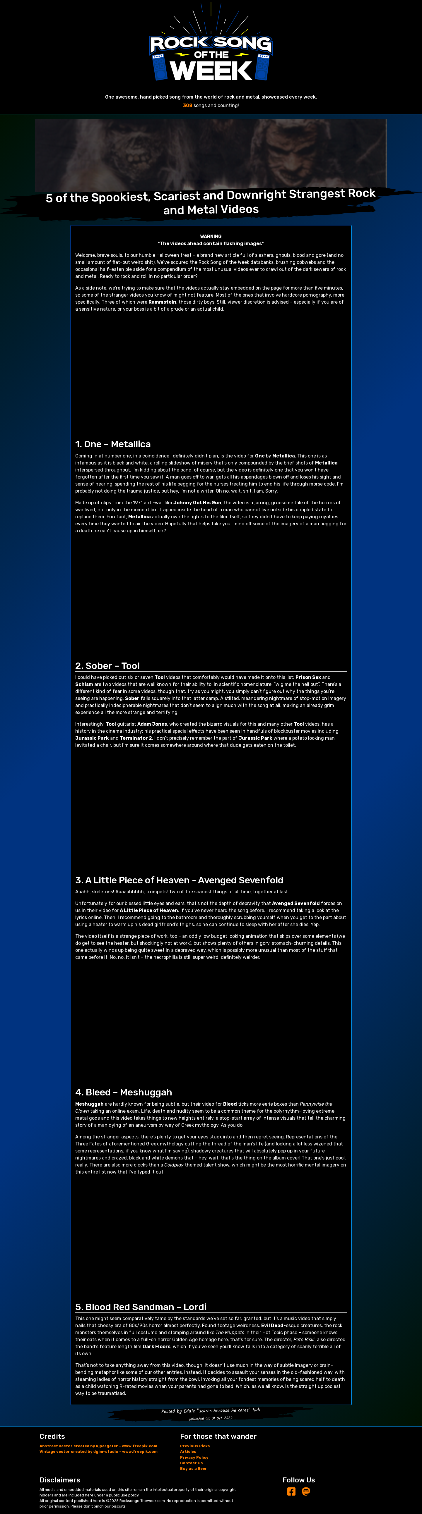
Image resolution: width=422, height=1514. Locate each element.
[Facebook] (291, 1492)
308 (187, 105)
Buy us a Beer (193, 1468)
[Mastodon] (306, 1492)
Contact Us (191, 1463)
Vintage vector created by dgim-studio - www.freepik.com (99, 1451)
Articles (188, 1451)
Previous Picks (195, 1446)
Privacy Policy (194, 1457)
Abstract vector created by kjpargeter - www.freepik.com (98, 1446)
